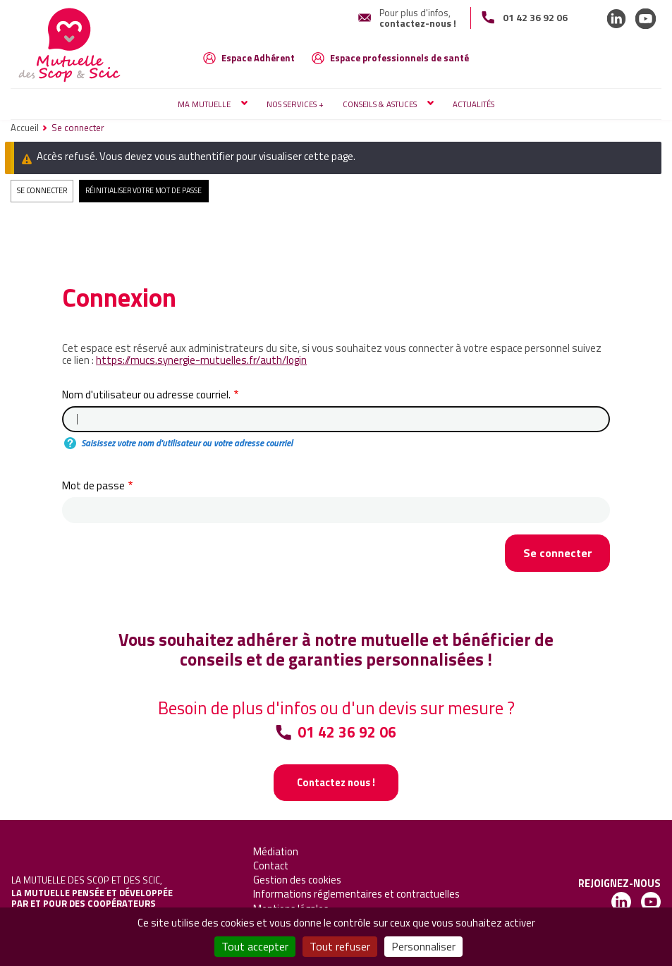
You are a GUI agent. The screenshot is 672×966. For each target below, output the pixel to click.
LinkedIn (616, 18)
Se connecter (42, 190)
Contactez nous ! (336, 782)
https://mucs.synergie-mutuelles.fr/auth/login (201, 360)
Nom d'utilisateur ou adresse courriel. (146, 395)
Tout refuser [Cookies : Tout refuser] (340, 946)
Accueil (25, 128)
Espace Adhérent (258, 57)
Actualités (473, 104)
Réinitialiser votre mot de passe (143, 190)
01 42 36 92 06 (535, 17)
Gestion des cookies (297, 880)
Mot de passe (93, 485)
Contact (270, 865)
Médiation (275, 851)
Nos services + (295, 104)
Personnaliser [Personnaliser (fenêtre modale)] (423, 946)
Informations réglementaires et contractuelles (356, 894)
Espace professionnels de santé (399, 57)
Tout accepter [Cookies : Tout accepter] (254, 946)
